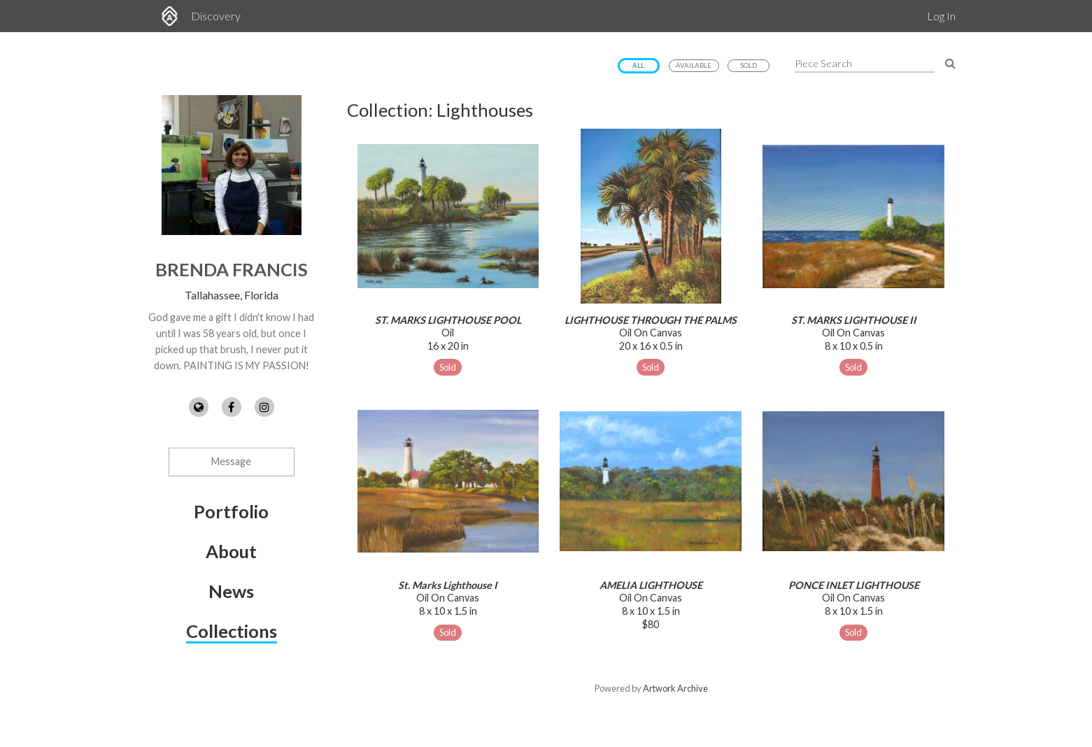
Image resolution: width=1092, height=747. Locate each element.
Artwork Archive (675, 688)
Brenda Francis (231, 269)
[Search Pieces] (950, 62)
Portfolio (231, 511)
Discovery (216, 15)
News (231, 591)
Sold (748, 65)
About (231, 551)
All (638, 65)
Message (231, 461)
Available (693, 65)
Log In (941, 15)
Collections (231, 630)
